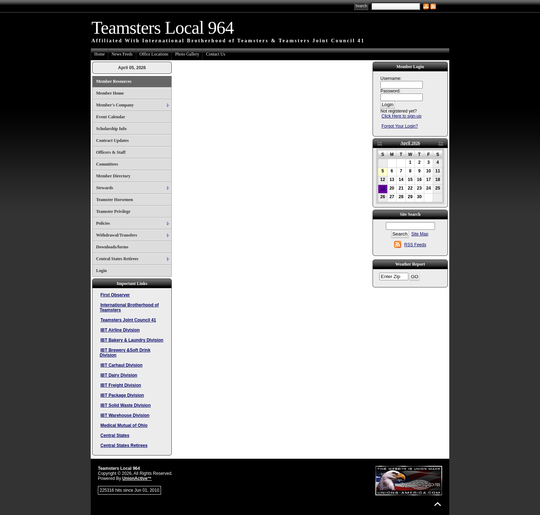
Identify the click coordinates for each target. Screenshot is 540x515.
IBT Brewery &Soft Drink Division (125, 353)
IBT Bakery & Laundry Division (131, 340)
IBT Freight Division (120, 385)
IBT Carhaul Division (121, 365)
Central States (114, 435)
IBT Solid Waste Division (125, 405)
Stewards (104, 187)
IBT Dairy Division (118, 375)
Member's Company (115, 105)
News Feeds (122, 54)
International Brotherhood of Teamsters (129, 307)
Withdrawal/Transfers (116, 235)
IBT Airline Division (120, 330)
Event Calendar (110, 116)
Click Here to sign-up (401, 116)
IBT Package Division (122, 395)
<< (379, 143)
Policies (103, 223)
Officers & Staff (110, 152)
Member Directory (113, 175)
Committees (107, 164)
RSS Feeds (415, 244)
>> (440, 143)
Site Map (419, 234)
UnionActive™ (137, 478)
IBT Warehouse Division (125, 415)
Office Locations (154, 54)
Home (99, 54)
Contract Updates (112, 140)
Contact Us (215, 54)
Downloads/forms (112, 246)
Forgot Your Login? (400, 126)
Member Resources (114, 81)
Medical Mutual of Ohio (123, 425)
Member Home (110, 93)
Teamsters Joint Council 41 (128, 320)
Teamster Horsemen (114, 199)
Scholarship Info (111, 128)
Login (101, 270)
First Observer (115, 294)
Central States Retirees (117, 258)
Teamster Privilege (113, 211)
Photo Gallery (187, 54)
